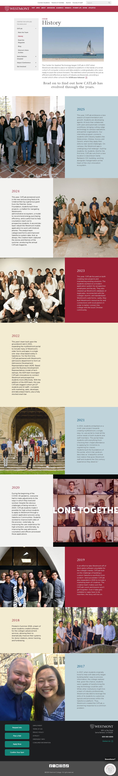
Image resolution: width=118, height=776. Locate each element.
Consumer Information (42, 743)
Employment (37, 725)
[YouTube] (57, 765)
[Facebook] (50, 765)
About (43, 8)
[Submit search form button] (109, 3)
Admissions (51, 8)
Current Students (44, 3)
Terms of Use (38, 729)
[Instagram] (60, 765)
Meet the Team (23, 32)
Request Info (17, 727)
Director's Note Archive (23, 51)
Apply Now (17, 744)
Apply (38, 8)
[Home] (17, 9)
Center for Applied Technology (24, 23)
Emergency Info (39, 739)
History (20, 36)
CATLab (19, 28)
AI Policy (36, 736)
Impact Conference (24, 62)
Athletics (91, 8)
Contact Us (106, 741)
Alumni (68, 3)
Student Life (77, 8)
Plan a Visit (17, 736)
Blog (19, 46)
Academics (59, 8)
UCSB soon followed (76, 77)
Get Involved (21, 66)
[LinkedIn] (64, 765)
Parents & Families (58, 3)
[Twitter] (54, 765)
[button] (35, 28)
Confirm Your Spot (17, 752)
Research (68, 8)
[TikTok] (67, 765)
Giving (85, 8)
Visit (33, 8)
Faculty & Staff (78, 3)
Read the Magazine (21, 41)
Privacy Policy (38, 732)
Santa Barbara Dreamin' (22, 58)
